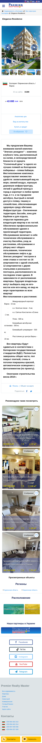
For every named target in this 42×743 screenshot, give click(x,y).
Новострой (6, 699)
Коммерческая (7, 701)
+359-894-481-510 (12, 722)
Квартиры (5, 694)
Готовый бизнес (7, 704)
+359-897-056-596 (12, 727)
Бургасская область (10, 590)
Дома (4, 696)
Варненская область (29, 590)
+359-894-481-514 (12, 724)
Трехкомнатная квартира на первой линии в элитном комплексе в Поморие (21, 561)
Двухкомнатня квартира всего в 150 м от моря (20, 435)
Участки (5, 707)
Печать (15, 386)
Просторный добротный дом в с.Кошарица (19, 477)
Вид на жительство (21, 122)
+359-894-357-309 (12, 729)
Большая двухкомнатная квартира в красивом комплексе (21, 519)
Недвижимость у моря (14, 609)
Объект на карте (27, 386)
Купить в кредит (21, 127)
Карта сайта (6, 709)
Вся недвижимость (8, 691)
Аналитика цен (21, 116)
